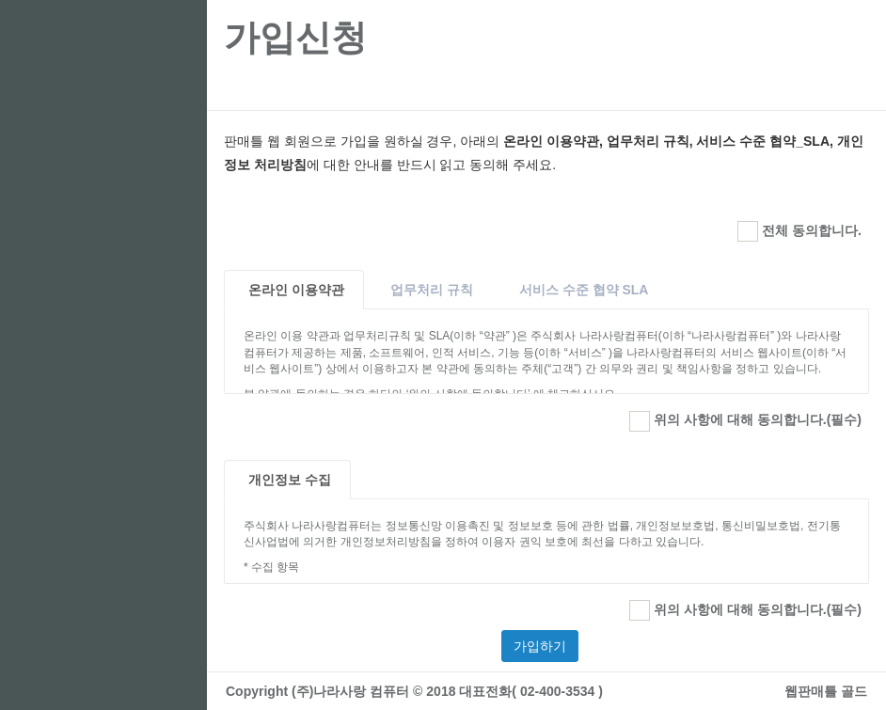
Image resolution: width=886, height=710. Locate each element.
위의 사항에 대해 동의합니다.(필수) (745, 421)
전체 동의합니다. (799, 231)
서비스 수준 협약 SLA (584, 289)
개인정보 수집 (289, 479)
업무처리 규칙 (431, 289)
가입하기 (540, 646)
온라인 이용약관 (296, 289)
